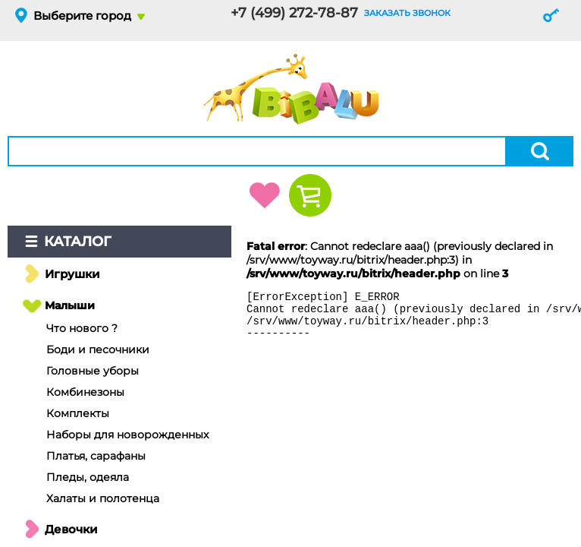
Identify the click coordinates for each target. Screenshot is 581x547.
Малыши (70, 305)
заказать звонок (407, 13)
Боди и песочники (97, 349)
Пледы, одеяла (87, 477)
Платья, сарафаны (96, 456)
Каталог (77, 241)
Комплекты (77, 413)
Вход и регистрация (550, 15)
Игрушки (72, 274)
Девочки (71, 529)
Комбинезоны (85, 392)
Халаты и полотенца (102, 498)
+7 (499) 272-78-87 (294, 13)
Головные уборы (92, 371)
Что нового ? (82, 328)
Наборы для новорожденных (127, 434)
